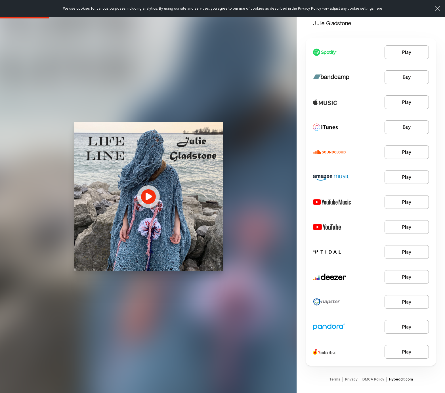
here (378, 8)
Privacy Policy (309, 8)
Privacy (351, 379)
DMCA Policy (373, 379)
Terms (334, 379)
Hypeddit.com (401, 379)
